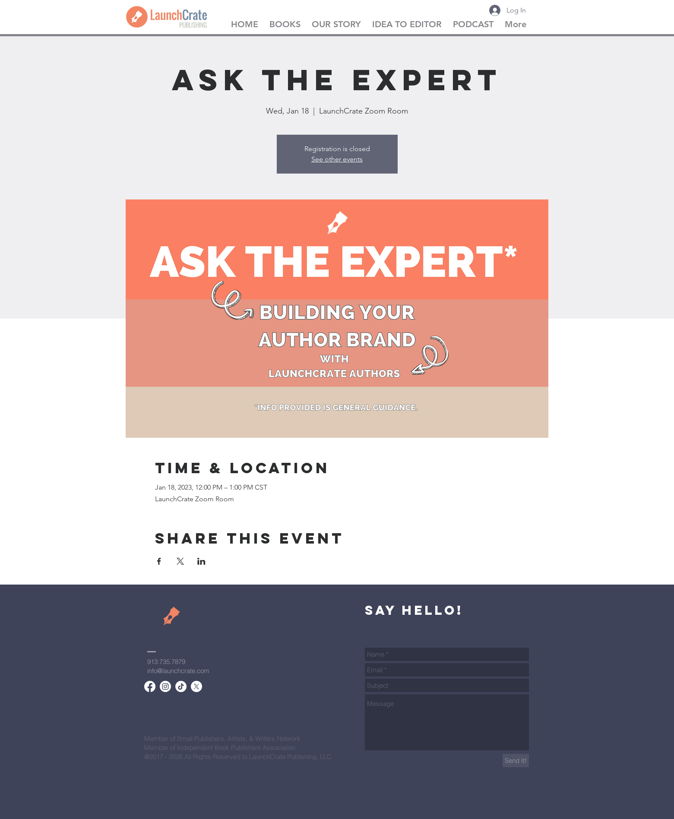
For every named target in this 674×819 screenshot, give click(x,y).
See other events (337, 159)
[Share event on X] (180, 561)
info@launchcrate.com (178, 671)
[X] (196, 686)
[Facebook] (149, 686)
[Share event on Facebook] (159, 561)
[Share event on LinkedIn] (201, 561)
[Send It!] (516, 760)
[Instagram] (165, 686)
